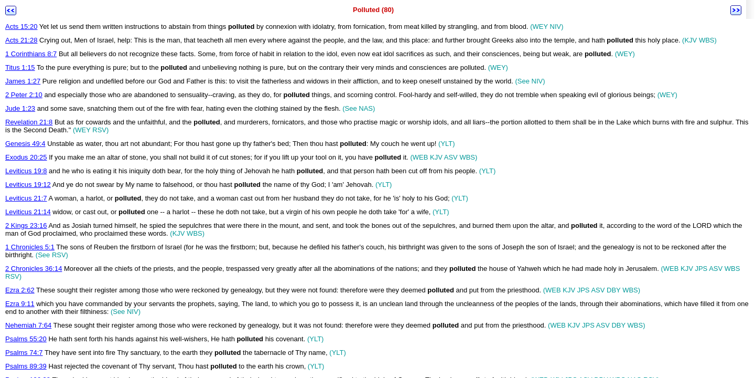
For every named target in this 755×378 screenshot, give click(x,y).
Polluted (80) (373, 10)
